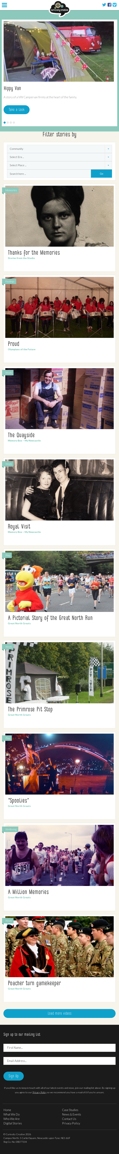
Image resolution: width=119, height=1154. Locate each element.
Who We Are (11, 1119)
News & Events (71, 1114)
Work (8, 372)
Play (7, 555)
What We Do (11, 1114)
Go (101, 173)
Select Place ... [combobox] (18, 165)
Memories (11, 190)
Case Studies (70, 1110)
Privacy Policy (39, 1092)
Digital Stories (12, 1123)
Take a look (16, 110)
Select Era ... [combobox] (17, 156)
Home (7, 1110)
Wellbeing (11, 829)
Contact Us (69, 1119)
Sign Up (14, 1076)
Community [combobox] (16, 148)
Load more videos (59, 1014)
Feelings (10, 281)
